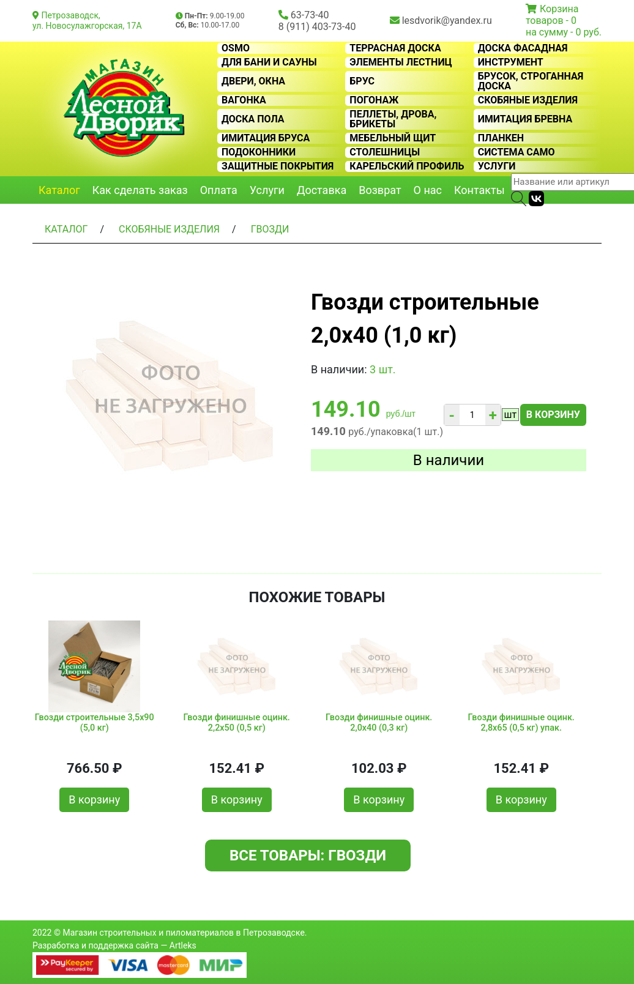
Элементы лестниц (400, 62)
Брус (362, 81)
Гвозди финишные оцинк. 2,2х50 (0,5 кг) (237, 722)
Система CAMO (516, 152)
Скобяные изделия (528, 100)
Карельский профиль (406, 166)
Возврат (380, 190)
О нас (428, 190)
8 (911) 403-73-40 (317, 26)
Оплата (218, 190)
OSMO (236, 48)
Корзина (559, 9)
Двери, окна (253, 81)
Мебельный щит (392, 138)
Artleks (183, 945)
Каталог (59, 190)
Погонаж (373, 100)
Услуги (497, 166)
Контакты (479, 190)
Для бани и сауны (269, 62)
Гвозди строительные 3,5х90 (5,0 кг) (94, 722)
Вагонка (244, 100)
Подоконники (259, 152)
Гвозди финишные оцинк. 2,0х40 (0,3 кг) (379, 722)
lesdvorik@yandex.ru (447, 20)
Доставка (321, 190)
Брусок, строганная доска (531, 81)
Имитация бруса (266, 138)
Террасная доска (395, 48)
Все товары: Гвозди (307, 855)
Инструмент (510, 62)
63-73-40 (310, 15)
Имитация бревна (525, 119)
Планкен (501, 138)
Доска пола (253, 119)
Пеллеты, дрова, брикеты (392, 119)
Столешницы (384, 152)
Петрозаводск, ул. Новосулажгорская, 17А (87, 20)
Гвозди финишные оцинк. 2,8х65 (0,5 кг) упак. (521, 722)
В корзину (553, 414)
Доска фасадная (523, 48)
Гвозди (270, 229)
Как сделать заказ (140, 190)
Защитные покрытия (278, 166)
